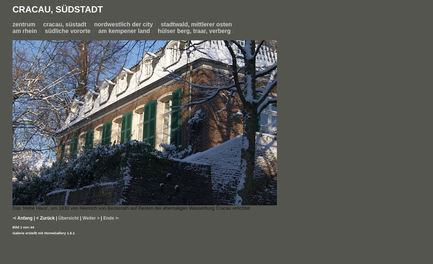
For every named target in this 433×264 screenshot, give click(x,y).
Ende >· (111, 218)
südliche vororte (67, 31)
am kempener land (124, 31)
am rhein (24, 31)
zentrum (23, 24)
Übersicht (68, 218)
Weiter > (91, 218)
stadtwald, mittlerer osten (196, 24)
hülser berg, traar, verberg (194, 31)
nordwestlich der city (127, 24)
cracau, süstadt (64, 24)
